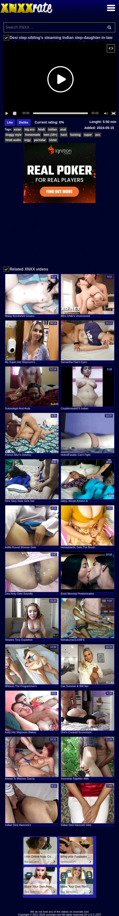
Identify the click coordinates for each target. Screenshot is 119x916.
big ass (29, 129)
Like (10, 122)
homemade (32, 134)
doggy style (14, 134)
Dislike (23, 122)
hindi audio (13, 140)
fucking (75, 134)
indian (52, 129)
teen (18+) (50, 134)
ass (97, 134)
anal (63, 129)
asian (17, 129)
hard (63, 134)
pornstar (40, 140)
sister (53, 140)
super (88, 134)
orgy (27, 140)
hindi (41, 129)
